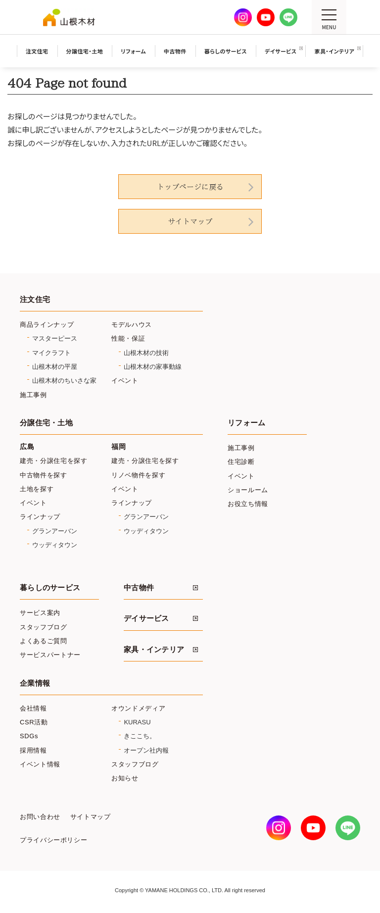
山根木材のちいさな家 (64, 380)
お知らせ (125, 778)
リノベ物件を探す (138, 475)
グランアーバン (54, 531)
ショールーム (248, 490)
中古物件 (139, 588)
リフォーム (246, 423)
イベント (125, 380)
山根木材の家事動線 (153, 366)
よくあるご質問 (43, 641)
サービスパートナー (50, 655)
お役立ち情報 (248, 503)
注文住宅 (35, 300)
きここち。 (140, 736)
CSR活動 (34, 722)
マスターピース (54, 338)
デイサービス (146, 618)
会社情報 (33, 708)
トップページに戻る (190, 187)
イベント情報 (40, 764)
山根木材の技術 (146, 352)
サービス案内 (40, 612)
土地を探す (36, 489)
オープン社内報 (146, 750)
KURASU (137, 722)
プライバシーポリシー (53, 840)
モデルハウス (131, 324)
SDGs (29, 736)
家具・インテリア (154, 650)
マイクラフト (51, 352)
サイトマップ (190, 221)
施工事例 (33, 395)
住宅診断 (241, 461)
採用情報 (33, 750)
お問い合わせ (40, 816)
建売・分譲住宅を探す (54, 460)
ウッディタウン (54, 545)
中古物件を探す (43, 475)
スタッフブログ (43, 627)
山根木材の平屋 (54, 366)
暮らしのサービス (50, 588)
